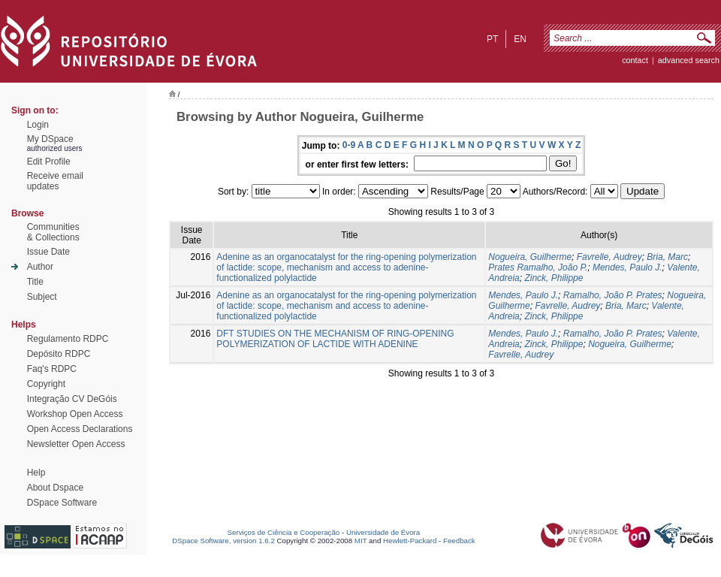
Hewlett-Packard (409, 540)
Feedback (459, 540)
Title (35, 281)
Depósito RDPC (59, 354)
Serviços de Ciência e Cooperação (284, 532)
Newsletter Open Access (76, 444)
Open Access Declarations (80, 429)
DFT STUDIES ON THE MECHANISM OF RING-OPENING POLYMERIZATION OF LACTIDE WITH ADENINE (335, 338)
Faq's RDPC (52, 369)
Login (38, 124)
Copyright (46, 384)
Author (40, 266)
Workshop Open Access (75, 414)
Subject (42, 297)
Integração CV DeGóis (72, 399)
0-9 (348, 145)
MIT (360, 540)
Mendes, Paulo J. (627, 267)
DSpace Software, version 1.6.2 (223, 540)
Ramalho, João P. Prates (612, 295)
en (520, 39)
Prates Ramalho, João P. (537, 267)
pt (492, 39)
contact (635, 60)
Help (36, 472)
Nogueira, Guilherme (530, 257)
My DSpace (50, 139)
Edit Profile (49, 161)
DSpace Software (62, 502)
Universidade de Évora (383, 532)
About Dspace (55, 487)
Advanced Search (688, 60)
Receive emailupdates (55, 181)
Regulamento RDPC (68, 339)
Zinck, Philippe (553, 278)
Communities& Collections (53, 232)
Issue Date (48, 251)
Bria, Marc (667, 257)
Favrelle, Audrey (609, 257)
